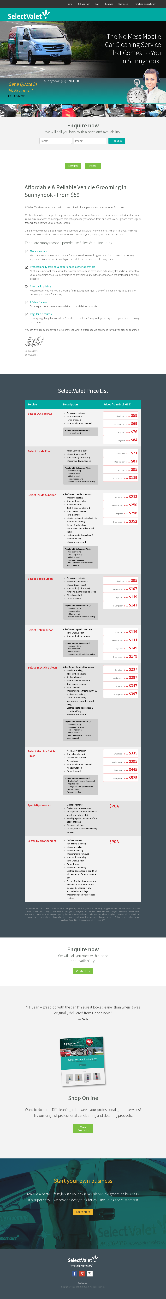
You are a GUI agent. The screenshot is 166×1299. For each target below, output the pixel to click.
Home (69, 3)
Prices (94, 166)
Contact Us (83, 971)
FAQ (97, 3)
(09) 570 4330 (70, 81)
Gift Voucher (84, 3)
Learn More (83, 1212)
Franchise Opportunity (145, 3)
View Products (83, 1129)
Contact (109, 3)
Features (72, 166)
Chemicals (123, 3)
